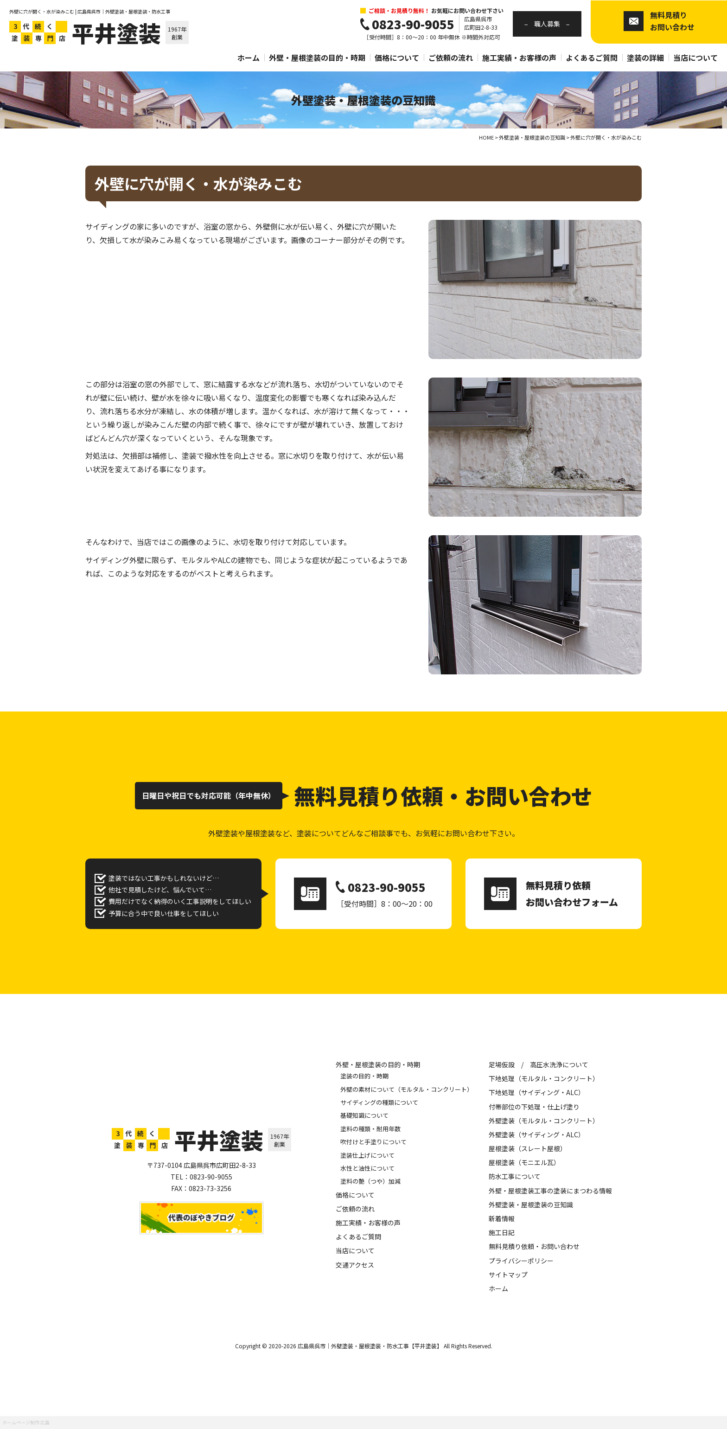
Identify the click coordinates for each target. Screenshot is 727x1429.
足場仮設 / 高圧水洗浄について (538, 1064)
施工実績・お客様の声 (519, 57)
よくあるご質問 (592, 57)
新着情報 (502, 1218)
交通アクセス (355, 1264)
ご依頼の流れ (450, 57)
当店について (695, 57)
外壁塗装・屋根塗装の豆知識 (531, 1204)
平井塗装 (116, 32)
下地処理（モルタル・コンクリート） (544, 1078)
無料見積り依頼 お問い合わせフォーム (572, 893)
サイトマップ (508, 1274)
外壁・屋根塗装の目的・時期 (317, 57)
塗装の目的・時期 (364, 1075)
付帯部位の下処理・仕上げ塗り (534, 1106)
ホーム (248, 57)
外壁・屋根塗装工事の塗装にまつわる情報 (550, 1190)
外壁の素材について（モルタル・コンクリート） (406, 1089)
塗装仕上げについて (367, 1155)
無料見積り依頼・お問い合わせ (534, 1246)
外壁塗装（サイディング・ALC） (537, 1134)
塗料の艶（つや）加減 (370, 1181)
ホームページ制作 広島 (26, 1422)
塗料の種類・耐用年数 (370, 1128)
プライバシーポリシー (521, 1260)
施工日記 (502, 1232)
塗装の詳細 (645, 57)
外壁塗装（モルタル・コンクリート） (544, 1120)
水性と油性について (367, 1168)
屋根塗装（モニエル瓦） (524, 1162)
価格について (397, 57)
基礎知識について (364, 1115)
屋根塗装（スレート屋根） (528, 1148)
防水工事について (515, 1176)
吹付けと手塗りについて (373, 1141)
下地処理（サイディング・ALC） (537, 1092)
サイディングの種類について (379, 1102)
